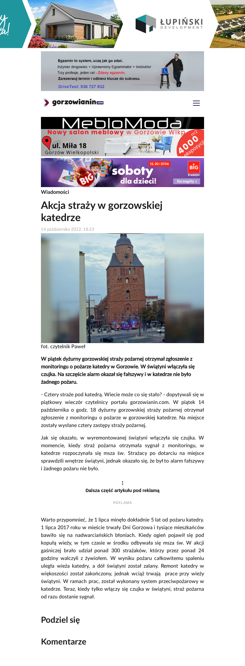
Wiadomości (55, 192)
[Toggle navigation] (196, 104)
